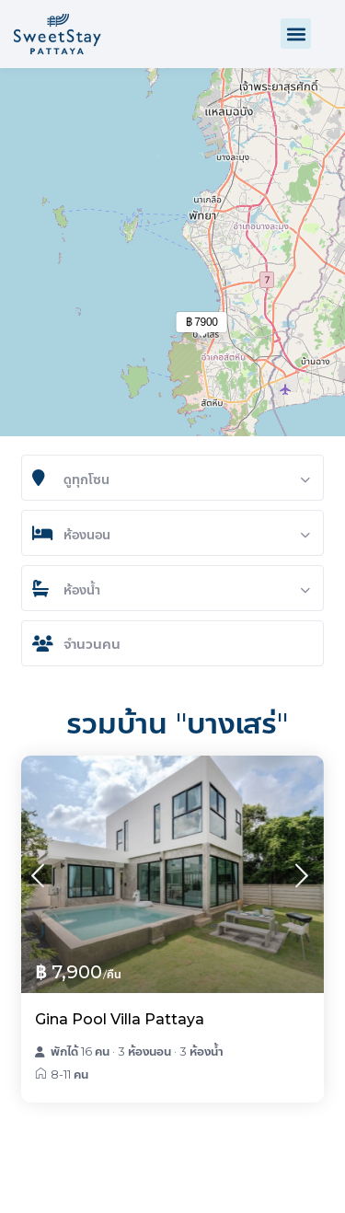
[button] (296, 33)
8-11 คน (69, 1074)
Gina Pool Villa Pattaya (119, 1019)
